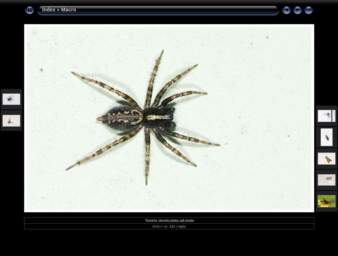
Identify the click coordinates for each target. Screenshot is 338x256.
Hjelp (182, 226)
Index (49, 9)
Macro (68, 9)
